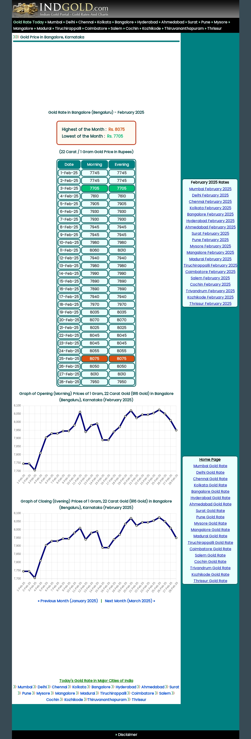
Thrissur (214, 28)
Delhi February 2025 (210, 195)
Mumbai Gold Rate (210, 466)
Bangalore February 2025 (210, 214)
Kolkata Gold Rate (210, 485)
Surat (193, 22)
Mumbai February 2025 (210, 189)
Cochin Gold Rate (210, 561)
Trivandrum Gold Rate (210, 568)
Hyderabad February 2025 (210, 221)
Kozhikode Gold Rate (210, 574)
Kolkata (104, 22)
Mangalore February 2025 (210, 252)
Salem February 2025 (210, 278)
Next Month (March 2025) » (130, 601)
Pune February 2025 (210, 240)
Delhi (70, 22)
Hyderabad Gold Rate (210, 497)
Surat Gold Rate (210, 510)
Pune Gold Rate (210, 517)
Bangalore (124, 22)
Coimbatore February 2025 (210, 271)
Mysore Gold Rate (210, 523)
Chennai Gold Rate (210, 478)
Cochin (132, 28)
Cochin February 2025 (210, 284)
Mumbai (54, 22)
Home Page (210, 459)
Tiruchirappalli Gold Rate (210, 542)
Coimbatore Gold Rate (210, 549)
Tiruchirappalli (68, 28)
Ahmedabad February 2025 (210, 227)
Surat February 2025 (210, 233)
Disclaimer (127, 734)
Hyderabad (147, 22)
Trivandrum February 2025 (210, 291)
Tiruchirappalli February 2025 (210, 265)
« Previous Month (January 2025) (68, 601)
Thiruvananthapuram (184, 28)
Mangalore (23, 28)
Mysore (220, 22)
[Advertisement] (96, 75)
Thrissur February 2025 (210, 303)
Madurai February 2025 (210, 259)
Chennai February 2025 (210, 201)
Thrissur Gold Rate (210, 581)
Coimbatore (96, 28)
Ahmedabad (172, 22)
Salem (116, 28)
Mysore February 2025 (210, 246)
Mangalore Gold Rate (210, 529)
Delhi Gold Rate (210, 472)
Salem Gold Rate (210, 555)
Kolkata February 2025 (210, 208)
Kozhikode (151, 28)
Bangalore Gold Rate (210, 491)
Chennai (86, 22)
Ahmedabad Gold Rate (210, 504)
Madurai (44, 28)
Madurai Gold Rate (210, 536)
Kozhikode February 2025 (210, 297)
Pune (205, 22)
